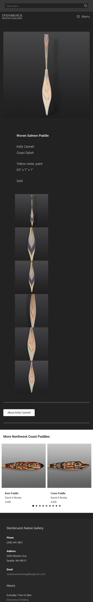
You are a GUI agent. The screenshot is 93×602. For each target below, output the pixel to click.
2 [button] (36, 506)
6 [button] (50, 506)
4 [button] (43, 506)
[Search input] (44, 5)
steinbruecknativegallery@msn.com (26, 574)
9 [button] (60, 506)
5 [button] (46, 506)
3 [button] (40, 506)
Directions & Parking (17, 600)
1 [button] (33, 506)
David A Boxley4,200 (13, 498)
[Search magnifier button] (85, 5)
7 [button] (53, 506)
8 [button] (56, 506)
